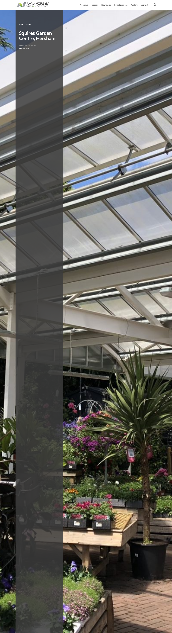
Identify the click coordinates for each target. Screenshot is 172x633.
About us (84, 5)
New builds (106, 5)
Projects (95, 5)
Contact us (145, 5)
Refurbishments (121, 5)
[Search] (155, 5)
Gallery (134, 5)
